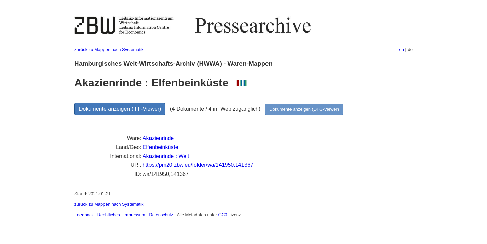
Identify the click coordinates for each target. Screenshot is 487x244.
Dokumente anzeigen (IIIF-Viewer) (120, 109)
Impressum (134, 214)
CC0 (222, 214)
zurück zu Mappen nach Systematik (108, 49)
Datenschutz (161, 214)
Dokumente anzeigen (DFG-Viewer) (304, 109)
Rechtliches (108, 214)
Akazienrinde (158, 138)
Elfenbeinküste (160, 147)
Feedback (84, 214)
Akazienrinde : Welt (166, 156)
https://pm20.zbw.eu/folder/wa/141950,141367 (198, 165)
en (401, 49)
